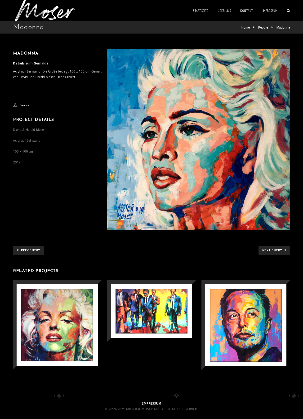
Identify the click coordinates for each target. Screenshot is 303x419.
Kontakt (246, 11)
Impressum (270, 11)
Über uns (224, 11)
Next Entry (274, 250)
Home (245, 27)
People (263, 27)
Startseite (200, 11)
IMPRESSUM (151, 403)
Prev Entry (28, 250)
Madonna (283, 27)
